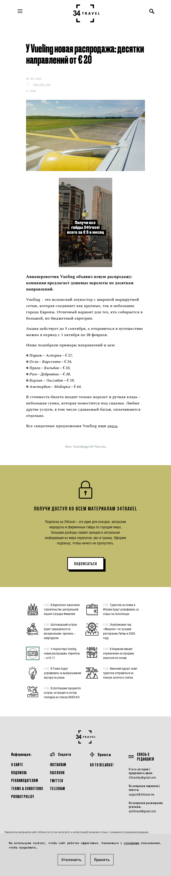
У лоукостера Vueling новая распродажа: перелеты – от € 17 (62, 653)
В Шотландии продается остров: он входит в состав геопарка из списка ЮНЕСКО (62, 692)
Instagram (58, 764)
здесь (112, 426)
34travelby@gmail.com (142, 777)
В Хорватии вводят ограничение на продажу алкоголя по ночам (118, 653)
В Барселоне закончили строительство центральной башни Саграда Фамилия (62, 609)
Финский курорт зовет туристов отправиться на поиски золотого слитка (120, 672)
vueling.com (41, 84)
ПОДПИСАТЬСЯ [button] (85, 564)
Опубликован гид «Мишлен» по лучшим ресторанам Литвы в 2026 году (119, 631)
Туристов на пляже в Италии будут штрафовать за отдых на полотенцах (121, 609)
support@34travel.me (141, 794)
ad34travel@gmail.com (142, 811)
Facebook (57, 772)
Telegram (57, 788)
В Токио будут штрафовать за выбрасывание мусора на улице (62, 672)
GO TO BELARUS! (102, 764)
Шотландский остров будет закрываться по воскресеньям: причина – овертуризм (60, 631)
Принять (102, 859)
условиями (131, 843)
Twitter (56, 780)
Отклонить (71, 859)
